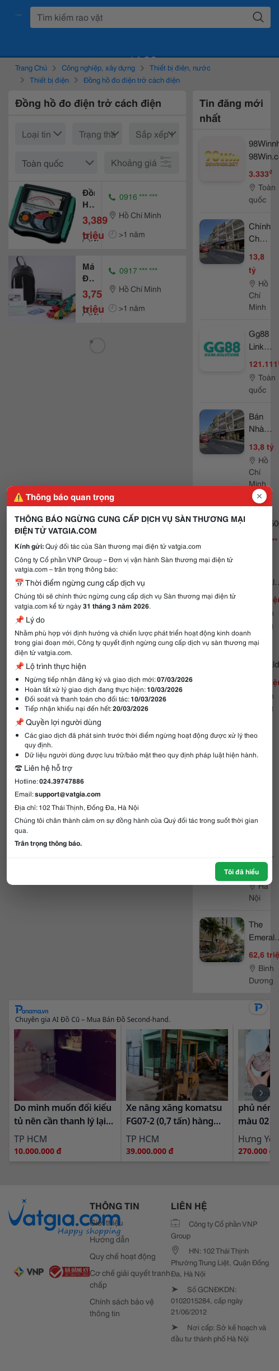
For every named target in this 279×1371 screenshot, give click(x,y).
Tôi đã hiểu (241, 871)
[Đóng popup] (259, 496)
